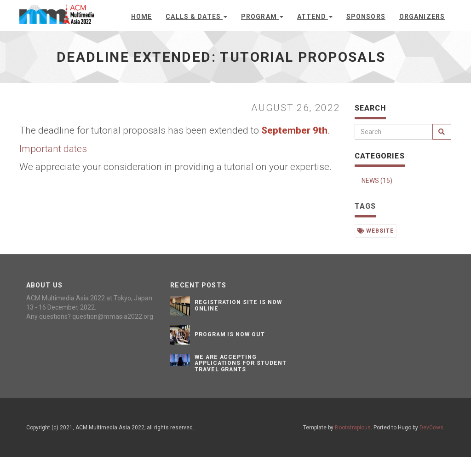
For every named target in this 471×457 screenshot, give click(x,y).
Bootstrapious (353, 427)
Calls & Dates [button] (196, 16)
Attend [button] (315, 16)
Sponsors (365, 16)
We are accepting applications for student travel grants (241, 363)
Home (141, 16)
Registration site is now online (238, 305)
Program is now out (230, 334)
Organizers (422, 16)
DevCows (431, 427)
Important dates (53, 148)
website (375, 231)
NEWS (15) (377, 180)
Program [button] (262, 16)
